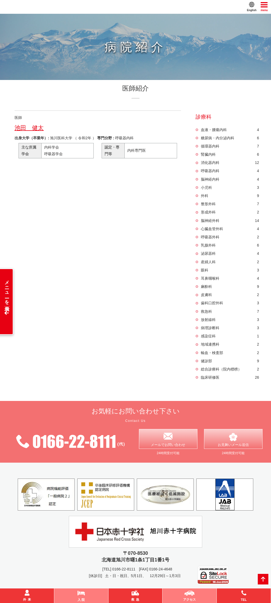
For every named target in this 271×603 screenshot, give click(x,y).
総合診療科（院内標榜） (230, 369)
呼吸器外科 (230, 237)
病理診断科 (230, 328)
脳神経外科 (230, 220)
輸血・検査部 (230, 353)
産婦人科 (230, 262)
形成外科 (230, 212)
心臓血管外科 (230, 229)
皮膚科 (230, 295)
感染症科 (230, 336)
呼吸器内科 (230, 171)
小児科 (230, 187)
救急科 (230, 311)
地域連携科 (230, 344)
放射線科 (230, 319)
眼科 (230, 270)
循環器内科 (230, 146)
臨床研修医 (230, 377)
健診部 (230, 361)
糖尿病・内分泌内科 (230, 138)
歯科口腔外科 (230, 303)
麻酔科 (230, 286)
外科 (230, 196)
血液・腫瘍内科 (230, 130)
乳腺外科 (230, 245)
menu (264, 6)
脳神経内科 (230, 179)
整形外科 (230, 204)
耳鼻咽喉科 (230, 278)
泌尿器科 (230, 253)
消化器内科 (230, 162)
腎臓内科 (230, 154)
